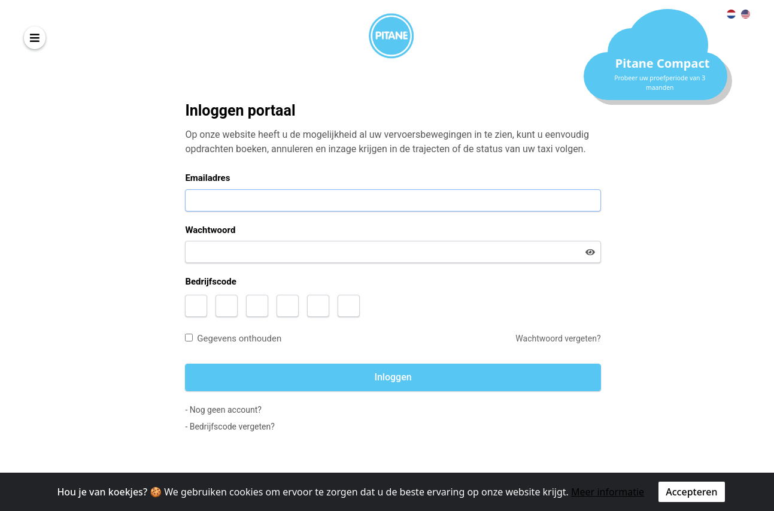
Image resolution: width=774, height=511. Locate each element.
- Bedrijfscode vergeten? (229, 426)
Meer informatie (607, 491)
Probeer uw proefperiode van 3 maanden (659, 83)
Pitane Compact (662, 63)
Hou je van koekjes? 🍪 (109, 491)
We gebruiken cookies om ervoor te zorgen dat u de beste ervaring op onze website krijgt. (366, 491)
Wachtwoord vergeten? (557, 338)
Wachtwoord (210, 230)
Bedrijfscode (210, 281)
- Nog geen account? (223, 410)
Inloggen (392, 377)
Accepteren (691, 491)
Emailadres (207, 178)
